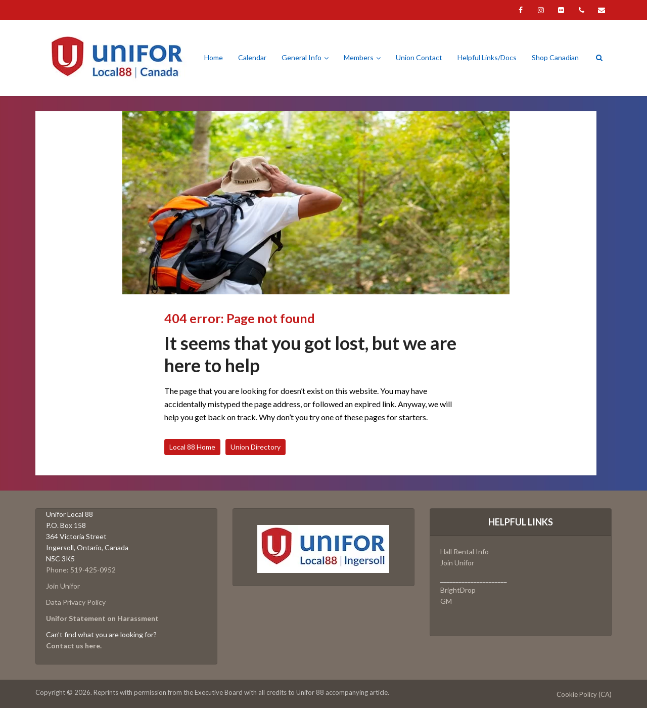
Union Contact (419, 57)
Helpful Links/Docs (487, 57)
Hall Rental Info (464, 551)
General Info (301, 57)
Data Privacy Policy (76, 602)
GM (446, 601)
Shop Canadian (555, 57)
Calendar (252, 57)
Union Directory (255, 446)
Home (213, 57)
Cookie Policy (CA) (584, 694)
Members (359, 57)
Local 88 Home (192, 446)
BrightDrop (458, 590)
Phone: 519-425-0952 (81, 569)
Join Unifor (63, 586)
